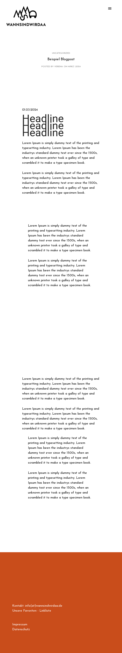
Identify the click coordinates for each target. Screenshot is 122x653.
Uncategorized (61, 53)
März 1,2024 (74, 67)
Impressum (19, 624)
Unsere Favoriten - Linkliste (31, 610)
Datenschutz (21, 629)
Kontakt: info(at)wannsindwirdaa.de (37, 606)
